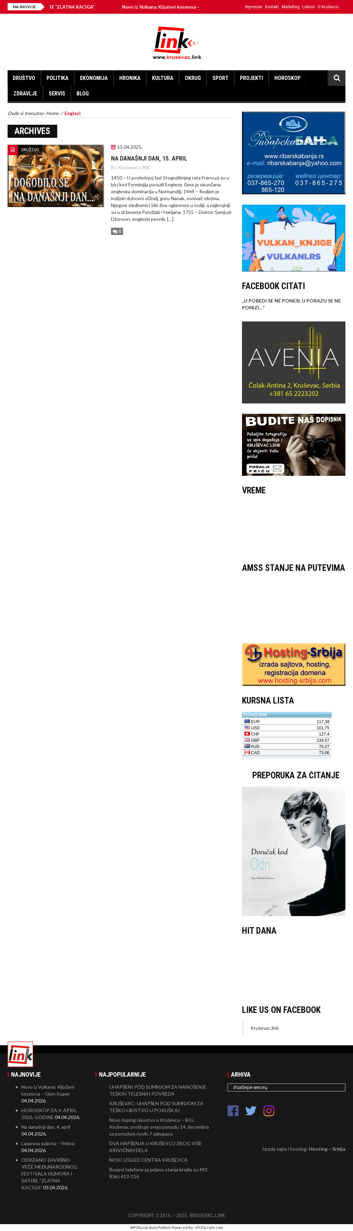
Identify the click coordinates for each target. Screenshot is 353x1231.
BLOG (83, 93)
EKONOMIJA (94, 78)
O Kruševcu (328, 6)
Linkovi (308, 6)
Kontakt (272, 6)
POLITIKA (58, 78)
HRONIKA (130, 78)
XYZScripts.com (209, 1227)
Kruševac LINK (134, 167)
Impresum (253, 6)
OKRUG (193, 78)
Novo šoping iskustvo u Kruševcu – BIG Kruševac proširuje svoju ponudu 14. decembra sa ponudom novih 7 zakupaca (159, 1127)
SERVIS (57, 93)
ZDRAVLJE (25, 93)
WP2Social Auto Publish (150, 1227)
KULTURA (162, 78)
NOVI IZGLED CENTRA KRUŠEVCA (148, 1160)
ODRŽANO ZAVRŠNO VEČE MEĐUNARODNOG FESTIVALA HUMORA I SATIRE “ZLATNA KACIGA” (49, 1173)
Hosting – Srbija (327, 1149)
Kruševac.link (265, 1028)
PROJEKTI (251, 78)
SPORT (220, 78)
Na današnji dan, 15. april (149, 158)
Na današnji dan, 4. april (45, 1127)
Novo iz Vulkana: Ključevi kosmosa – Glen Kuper (183, 7)
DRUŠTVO (24, 78)
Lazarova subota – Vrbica (47, 1143)
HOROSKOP (287, 78)
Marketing (291, 6)
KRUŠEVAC (293, 527)
